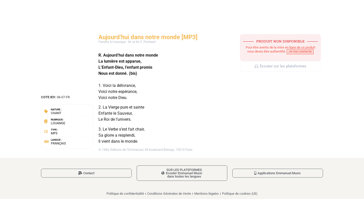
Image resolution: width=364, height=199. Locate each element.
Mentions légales (206, 193)
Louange (58, 123)
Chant (56, 113)
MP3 (54, 133)
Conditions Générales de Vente (169, 193)
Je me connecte (300, 51)
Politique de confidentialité (125, 193)
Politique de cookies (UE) (240, 193)
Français (58, 143)
